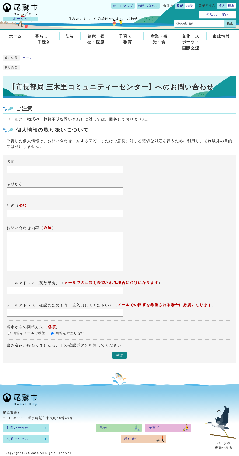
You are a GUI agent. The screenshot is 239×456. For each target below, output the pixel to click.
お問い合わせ (148, 6)
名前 (11, 162)
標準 (189, 6)
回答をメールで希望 (29, 333)
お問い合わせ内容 (23, 228)
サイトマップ (123, 6)
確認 (119, 355)
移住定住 (131, 439)
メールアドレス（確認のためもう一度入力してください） (60, 305)
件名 (11, 206)
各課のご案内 (217, 15)
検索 (230, 23)
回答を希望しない (70, 333)
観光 (103, 427)
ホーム (27, 58)
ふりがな (15, 184)
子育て (154, 427)
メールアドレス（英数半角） (33, 283)
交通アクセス (17, 439)
